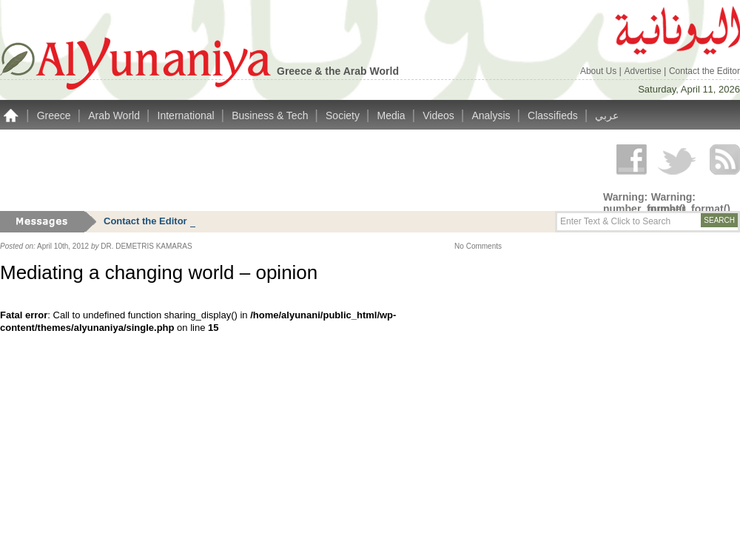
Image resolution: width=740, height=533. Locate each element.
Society (344, 115)
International (188, 115)
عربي (607, 115)
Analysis (492, 115)
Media (392, 115)
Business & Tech (271, 115)
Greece (55, 115)
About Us (599, 71)
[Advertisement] (269, 170)
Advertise (644, 71)
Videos (440, 115)
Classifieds (554, 115)
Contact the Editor (704, 71)
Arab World (115, 115)
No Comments (478, 246)
